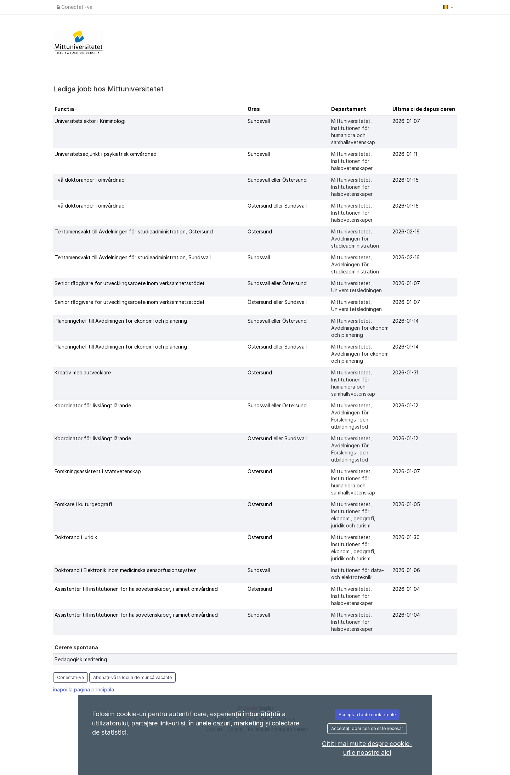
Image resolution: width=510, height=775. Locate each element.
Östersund (260, 231)
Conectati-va (74, 7)
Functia (65, 109)
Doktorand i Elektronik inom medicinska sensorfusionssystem (126, 570)
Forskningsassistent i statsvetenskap (98, 471)
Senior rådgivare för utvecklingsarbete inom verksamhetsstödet (130, 283)
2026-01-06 (406, 570)
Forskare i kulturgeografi (83, 504)
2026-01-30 (406, 537)
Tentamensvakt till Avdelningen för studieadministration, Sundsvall (133, 257)
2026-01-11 (404, 154)
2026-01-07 (406, 121)
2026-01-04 (406, 589)
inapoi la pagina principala (83, 689)
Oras (254, 109)
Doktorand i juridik (76, 537)
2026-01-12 (405, 405)
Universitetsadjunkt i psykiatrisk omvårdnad (106, 154)
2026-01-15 (405, 180)
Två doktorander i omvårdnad (90, 180)
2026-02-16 (406, 231)
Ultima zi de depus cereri (423, 109)
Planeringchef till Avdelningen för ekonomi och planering (121, 321)
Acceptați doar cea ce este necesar (367, 728)
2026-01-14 (405, 321)
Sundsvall (259, 121)
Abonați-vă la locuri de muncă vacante (132, 677)
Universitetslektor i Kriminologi (90, 121)
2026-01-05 (406, 504)
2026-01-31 (405, 372)
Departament (348, 109)
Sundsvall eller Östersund (277, 180)
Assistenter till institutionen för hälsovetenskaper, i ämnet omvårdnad (136, 589)
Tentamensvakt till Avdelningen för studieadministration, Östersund (134, 231)
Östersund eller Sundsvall (277, 206)
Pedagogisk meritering (81, 659)
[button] (448, 7)
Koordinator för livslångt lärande (93, 405)
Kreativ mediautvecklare (83, 372)
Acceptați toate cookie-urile (367, 714)
